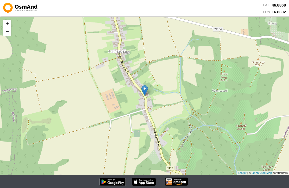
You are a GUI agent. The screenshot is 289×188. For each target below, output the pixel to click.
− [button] (7, 32)
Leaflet (242, 172)
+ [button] (7, 24)
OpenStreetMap (262, 172)
